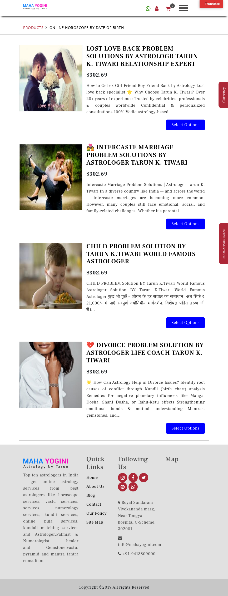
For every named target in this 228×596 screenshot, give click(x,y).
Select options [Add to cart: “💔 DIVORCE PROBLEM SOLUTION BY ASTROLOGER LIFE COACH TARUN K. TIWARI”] (185, 428)
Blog (90, 495)
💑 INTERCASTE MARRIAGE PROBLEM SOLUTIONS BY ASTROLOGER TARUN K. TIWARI (137, 155)
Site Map (94, 522)
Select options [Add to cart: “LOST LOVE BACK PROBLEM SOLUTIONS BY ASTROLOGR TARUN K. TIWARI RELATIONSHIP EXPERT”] (185, 124)
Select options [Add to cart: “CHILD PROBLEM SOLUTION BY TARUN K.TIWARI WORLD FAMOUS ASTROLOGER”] (185, 322)
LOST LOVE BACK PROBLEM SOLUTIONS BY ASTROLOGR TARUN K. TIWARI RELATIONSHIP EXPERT (142, 56)
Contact (93, 504)
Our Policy (96, 513)
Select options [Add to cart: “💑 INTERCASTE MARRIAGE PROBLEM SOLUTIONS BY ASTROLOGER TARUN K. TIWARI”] (185, 223)
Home (92, 477)
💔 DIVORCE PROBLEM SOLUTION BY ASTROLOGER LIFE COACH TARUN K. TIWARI (145, 353)
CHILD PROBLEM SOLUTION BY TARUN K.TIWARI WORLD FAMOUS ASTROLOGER (141, 254)
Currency (224, 95)
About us (95, 486)
